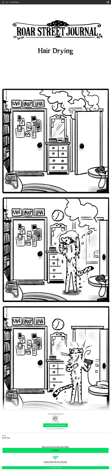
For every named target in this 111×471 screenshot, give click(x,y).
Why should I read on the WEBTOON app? (55, 428)
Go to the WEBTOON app (55, 467)
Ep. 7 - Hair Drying (12, 2)
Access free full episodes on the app (55, 425)
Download (55, 450)
